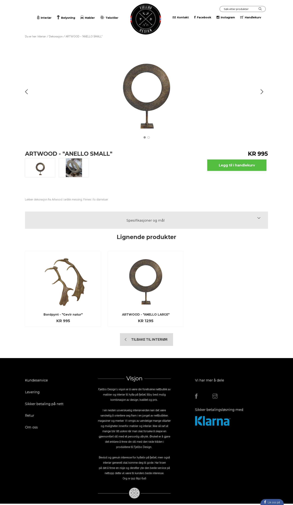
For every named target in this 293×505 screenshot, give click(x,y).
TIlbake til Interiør (149, 341)
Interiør (42, 36)
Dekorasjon (56, 36)
